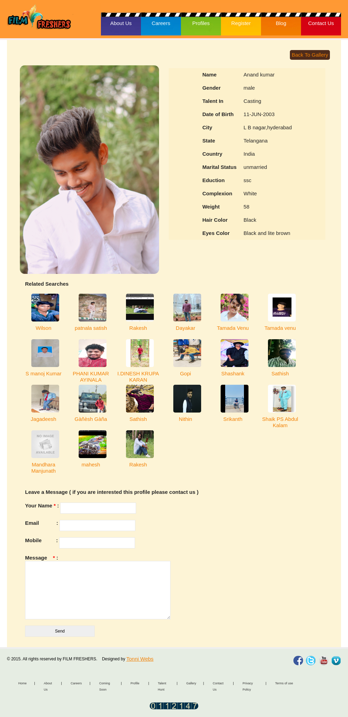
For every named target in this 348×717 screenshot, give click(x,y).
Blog (281, 23)
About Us (121, 23)
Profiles (200, 23)
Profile (135, 683)
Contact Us (321, 23)
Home (22, 683)
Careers (161, 23)
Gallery (191, 683)
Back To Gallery (310, 55)
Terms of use (284, 683)
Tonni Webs (139, 659)
